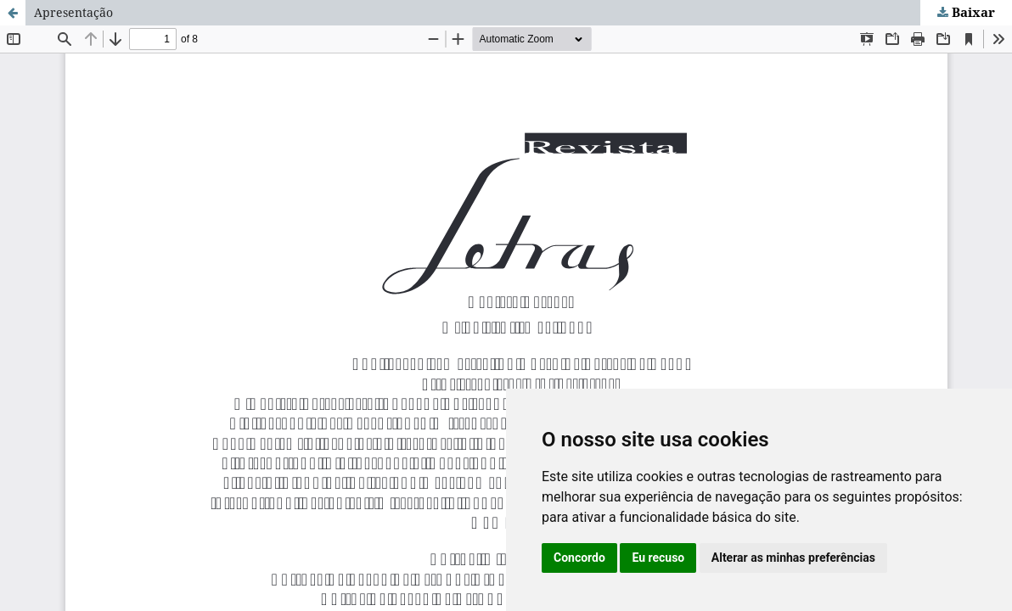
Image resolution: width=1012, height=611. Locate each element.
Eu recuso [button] (658, 557)
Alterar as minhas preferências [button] (793, 557)
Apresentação (73, 12)
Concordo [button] (579, 557)
